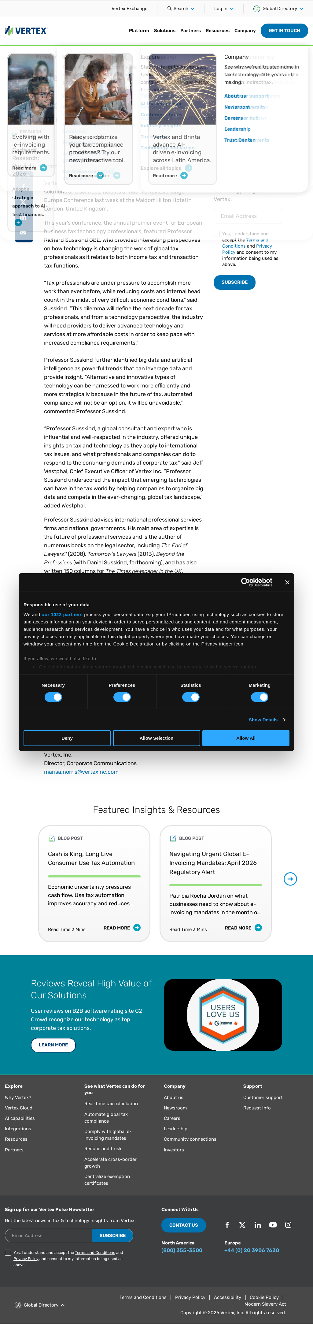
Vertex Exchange (129, 8)
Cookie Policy (264, 1297)
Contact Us (183, 1225)
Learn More (53, 1045)
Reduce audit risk (103, 1148)
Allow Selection (157, 738)
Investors (174, 1150)
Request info (257, 1108)
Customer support (263, 1097)
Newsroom (175, 1108)
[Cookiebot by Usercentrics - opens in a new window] (245, 582)
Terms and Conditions (95, 1252)
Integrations (18, 1128)
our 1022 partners (62, 614)
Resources (218, 30)
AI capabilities (20, 1118)
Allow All (246, 738)
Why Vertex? (18, 1097)
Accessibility (227, 1297)
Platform (139, 30)
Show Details (263, 719)
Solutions (164, 30)
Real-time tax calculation (111, 1103)
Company (245, 30)
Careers (172, 1118)
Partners (190, 30)
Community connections (190, 1139)
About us (173, 1097)
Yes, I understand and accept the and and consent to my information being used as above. (250, 249)
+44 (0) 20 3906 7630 (251, 1250)
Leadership (175, 1128)
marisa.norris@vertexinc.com (81, 772)
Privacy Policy (26, 1258)
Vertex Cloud (18, 1108)
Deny (67, 738)
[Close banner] (287, 582)
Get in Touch (284, 30)
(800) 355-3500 (181, 1250)
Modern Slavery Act (265, 1304)
